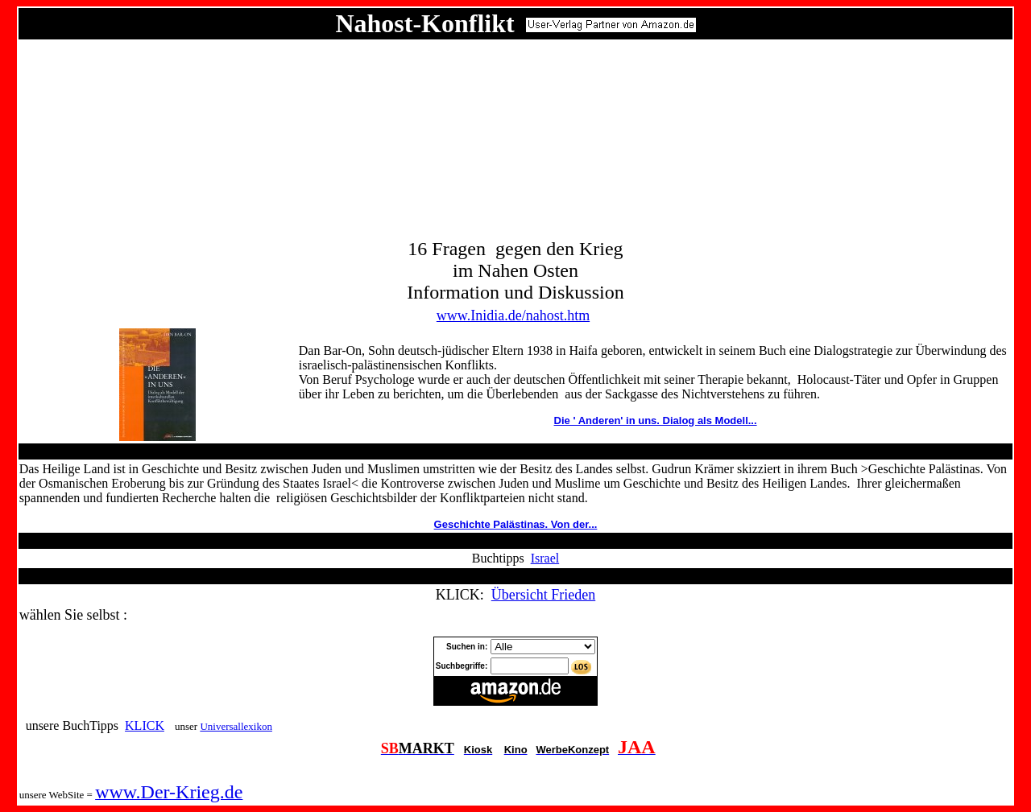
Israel (545, 558)
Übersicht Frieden (543, 595)
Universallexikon (236, 726)
